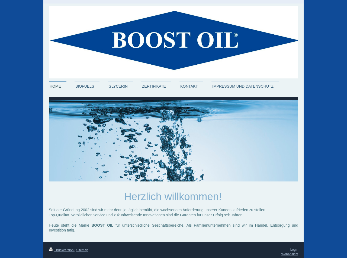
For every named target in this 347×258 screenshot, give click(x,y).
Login (294, 250)
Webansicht (289, 254)
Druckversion (62, 250)
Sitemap (82, 250)
